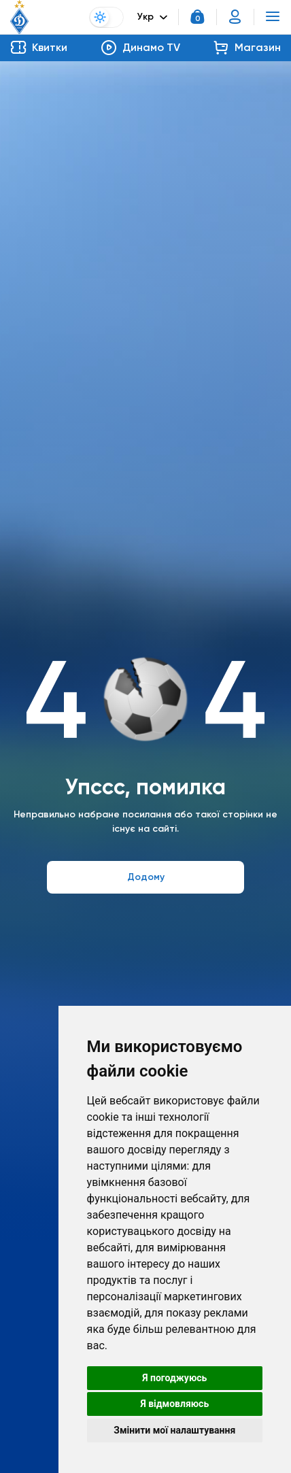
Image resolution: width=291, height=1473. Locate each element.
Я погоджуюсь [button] (174, 1377)
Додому (146, 877)
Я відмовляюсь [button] (174, 1403)
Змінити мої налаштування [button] (174, 1430)
